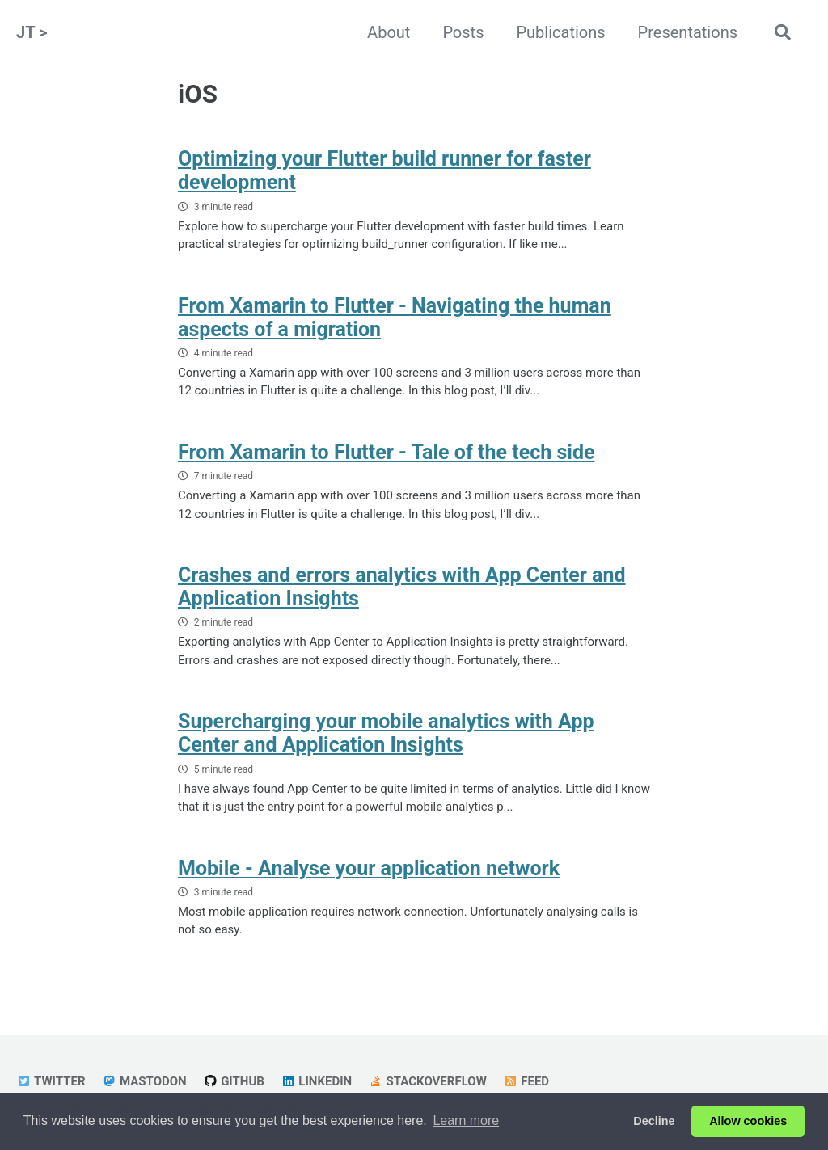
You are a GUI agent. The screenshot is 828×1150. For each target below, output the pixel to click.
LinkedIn (316, 1081)
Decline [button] (653, 1120)
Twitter (51, 1081)
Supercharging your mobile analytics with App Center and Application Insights (386, 733)
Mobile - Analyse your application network (369, 868)
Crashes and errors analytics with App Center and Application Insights (402, 586)
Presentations (687, 32)
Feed (526, 1081)
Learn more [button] (466, 1120)
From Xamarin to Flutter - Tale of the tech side (386, 452)
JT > (31, 32)
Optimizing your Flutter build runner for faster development (384, 170)
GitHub (233, 1081)
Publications (560, 32)
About (388, 32)
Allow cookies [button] (748, 1120)
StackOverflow (427, 1081)
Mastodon (144, 1081)
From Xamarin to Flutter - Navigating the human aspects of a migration (394, 317)
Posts (463, 32)
